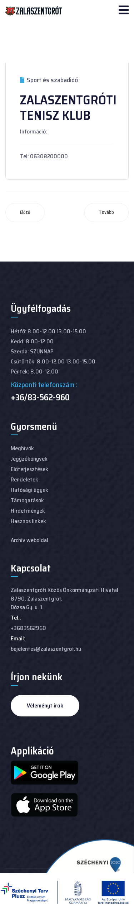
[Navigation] (124, 10)
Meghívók (22, 448)
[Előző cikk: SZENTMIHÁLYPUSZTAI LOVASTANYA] (25, 212)
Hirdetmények (28, 510)
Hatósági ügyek (29, 489)
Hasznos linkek (28, 521)
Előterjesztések (29, 469)
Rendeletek (24, 479)
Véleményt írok (45, 705)
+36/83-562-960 (40, 397)
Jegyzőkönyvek (29, 458)
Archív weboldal (29, 540)
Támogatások (27, 500)
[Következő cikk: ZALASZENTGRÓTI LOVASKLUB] (106, 212)
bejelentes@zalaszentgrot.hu (46, 648)
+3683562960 (28, 628)
